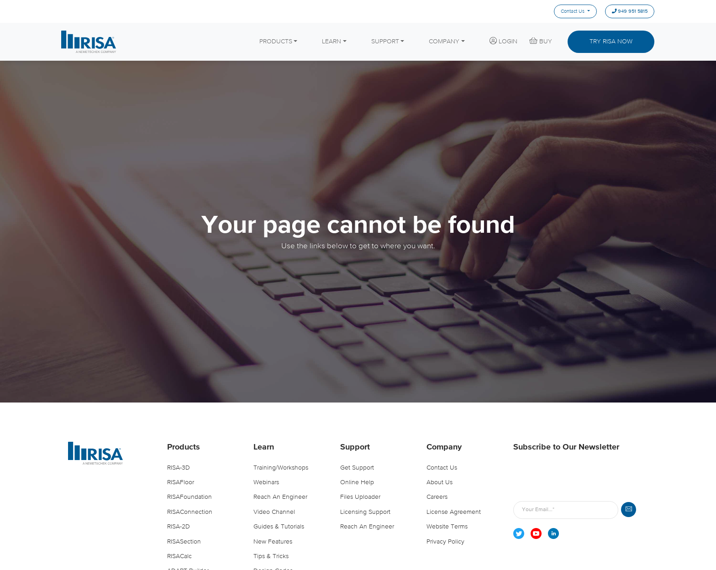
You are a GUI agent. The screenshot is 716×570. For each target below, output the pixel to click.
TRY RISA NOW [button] (611, 41)
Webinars (266, 482)
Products (183, 447)
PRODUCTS (275, 41)
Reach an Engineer (280, 497)
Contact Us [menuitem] (572, 11)
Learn (263, 447)
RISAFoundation (189, 497)
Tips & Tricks (271, 556)
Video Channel (274, 512)
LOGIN (503, 41)
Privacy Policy (445, 542)
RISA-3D (178, 468)
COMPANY (444, 41)
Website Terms (447, 526)
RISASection (184, 542)
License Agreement (453, 512)
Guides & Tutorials (278, 526)
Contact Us (441, 468)
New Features (272, 542)
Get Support (357, 468)
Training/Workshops (280, 468)
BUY (540, 41)
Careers (437, 497)
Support (355, 447)
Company (444, 447)
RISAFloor (180, 482)
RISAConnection (189, 512)
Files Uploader (360, 497)
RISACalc (179, 556)
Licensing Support (365, 512)
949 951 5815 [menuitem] (630, 11)
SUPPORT (385, 41)
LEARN (331, 41)
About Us (439, 482)
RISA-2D (178, 526)
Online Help (357, 482)
